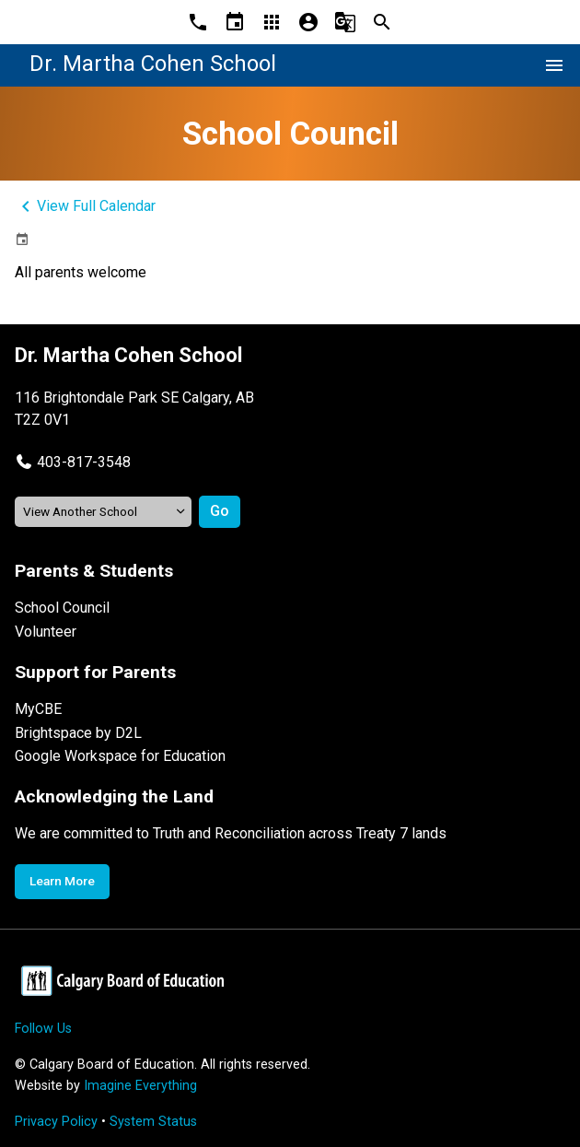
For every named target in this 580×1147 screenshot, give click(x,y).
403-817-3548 (84, 462)
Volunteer (45, 631)
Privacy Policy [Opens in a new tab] (56, 1121)
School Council (62, 607)
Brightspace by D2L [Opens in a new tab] (78, 733)
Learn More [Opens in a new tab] (62, 880)
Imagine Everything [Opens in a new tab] (140, 1086)
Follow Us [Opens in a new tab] (43, 1028)
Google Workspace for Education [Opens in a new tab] (120, 756)
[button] (73, 462)
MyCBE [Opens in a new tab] (38, 709)
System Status (153, 1121)
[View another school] (103, 512)
